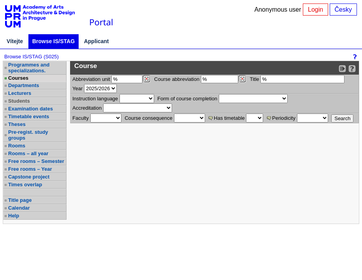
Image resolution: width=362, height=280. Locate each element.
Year (77, 88)
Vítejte (15, 41)
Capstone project (28, 177)
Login (315, 9)
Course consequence (148, 118)
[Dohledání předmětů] (242, 79)
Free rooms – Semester (36, 161)
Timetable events (28, 116)
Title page (20, 200)
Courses (18, 78)
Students (19, 101)
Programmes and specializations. (28, 68)
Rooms (16, 146)
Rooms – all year (28, 153)
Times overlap (25, 184)
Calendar (19, 208)
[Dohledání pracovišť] (146, 79)
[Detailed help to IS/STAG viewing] (352, 69)
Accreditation (87, 108)
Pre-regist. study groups (28, 135)
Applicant (96, 41)
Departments (23, 85)
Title (254, 79)
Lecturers (19, 93)
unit (91, 79)
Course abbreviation (176, 79)
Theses (17, 124)
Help (13, 216)
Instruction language (95, 99)
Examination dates (30, 109)
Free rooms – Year (30, 169)
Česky (343, 9)
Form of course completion (187, 99)
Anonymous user (279, 9)
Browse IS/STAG (53, 41)
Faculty (80, 118)
